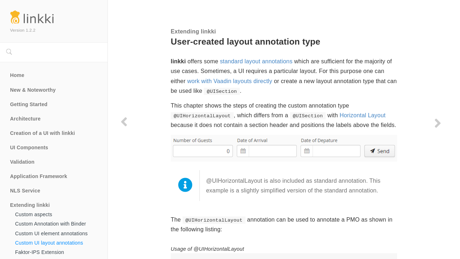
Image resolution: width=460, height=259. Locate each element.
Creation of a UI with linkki (42, 133)
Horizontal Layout (363, 115)
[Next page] (438, 123)
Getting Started (28, 104)
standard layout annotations (256, 61)
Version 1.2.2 (23, 30)
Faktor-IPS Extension (39, 252)
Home (17, 75)
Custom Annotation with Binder (50, 224)
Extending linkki (30, 205)
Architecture (25, 119)
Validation (22, 162)
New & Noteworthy (33, 90)
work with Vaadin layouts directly (229, 81)
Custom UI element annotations (51, 233)
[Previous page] (124, 121)
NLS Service (25, 191)
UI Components (29, 147)
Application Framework (38, 176)
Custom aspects (33, 214)
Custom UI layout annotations (49, 243)
